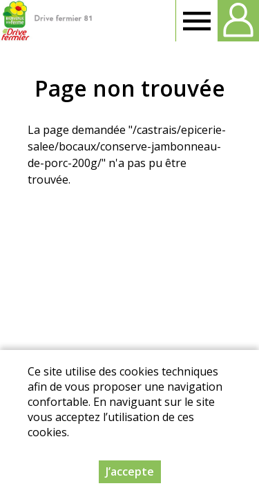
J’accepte (130, 471)
